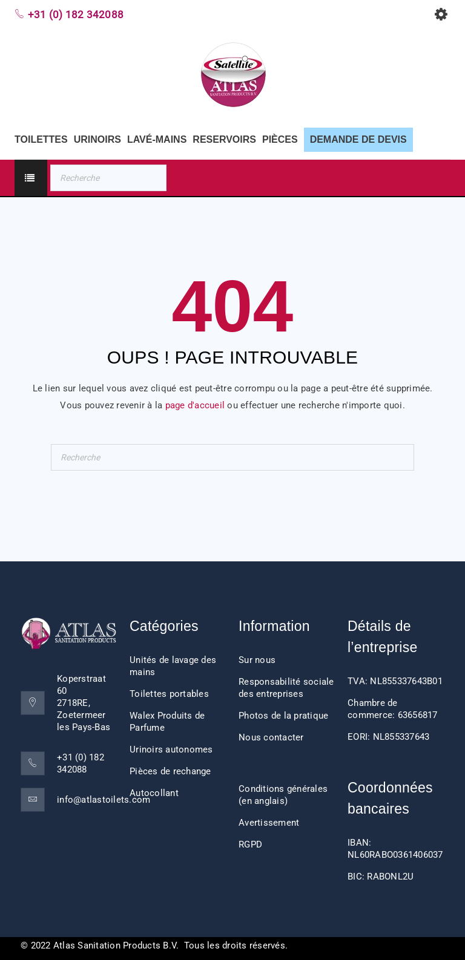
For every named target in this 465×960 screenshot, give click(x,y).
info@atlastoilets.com (103, 799)
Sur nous (257, 660)
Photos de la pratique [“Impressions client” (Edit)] (283, 715)
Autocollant (154, 793)
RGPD (250, 844)
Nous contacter (271, 737)
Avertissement (269, 822)
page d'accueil (195, 405)
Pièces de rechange (170, 771)
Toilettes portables (169, 693)
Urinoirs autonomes (171, 749)
